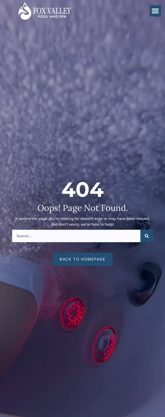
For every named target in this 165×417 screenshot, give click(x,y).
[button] (155, 11)
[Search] (146, 236)
